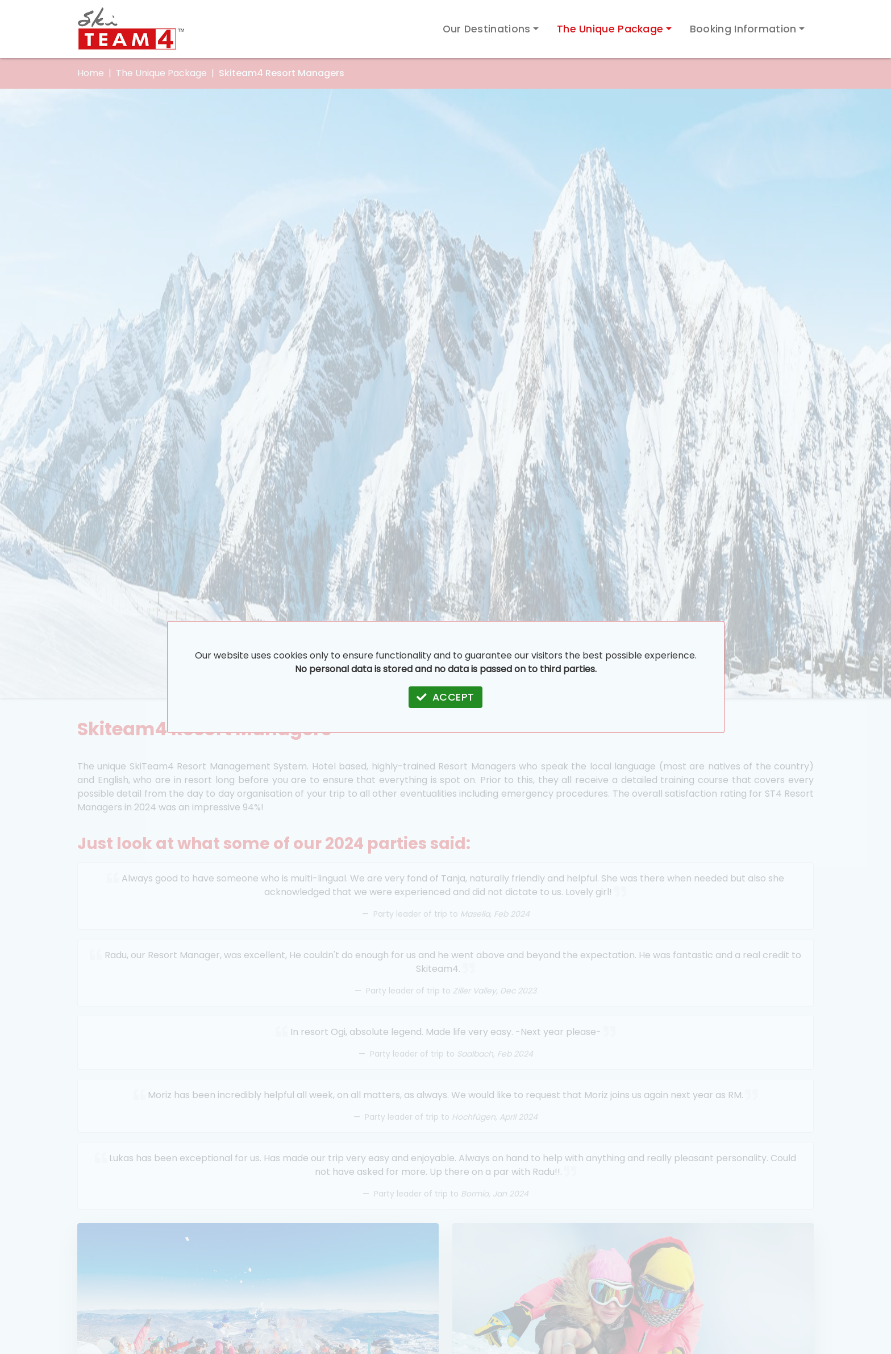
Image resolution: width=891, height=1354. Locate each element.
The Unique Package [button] (610, 29)
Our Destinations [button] (487, 29)
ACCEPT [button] (445, 697)
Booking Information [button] (743, 29)
